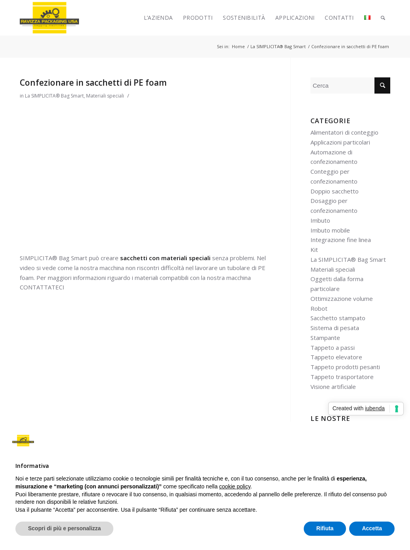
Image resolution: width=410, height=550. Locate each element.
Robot (318, 308)
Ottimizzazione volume (341, 298)
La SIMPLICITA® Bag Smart (54, 95)
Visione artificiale (333, 386)
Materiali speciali (105, 95)
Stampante (325, 338)
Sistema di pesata (334, 328)
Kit (314, 249)
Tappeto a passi (332, 347)
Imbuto (320, 220)
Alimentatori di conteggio (344, 132)
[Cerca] (383, 17)
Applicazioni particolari (340, 142)
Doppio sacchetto (334, 191)
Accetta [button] (372, 528)
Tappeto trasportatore (342, 377)
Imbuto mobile (330, 230)
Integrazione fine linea (340, 240)
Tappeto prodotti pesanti (345, 367)
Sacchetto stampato (337, 318)
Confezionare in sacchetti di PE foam (93, 82)
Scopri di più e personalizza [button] (64, 528)
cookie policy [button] (234, 486)
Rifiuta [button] (325, 528)
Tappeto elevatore (336, 357)
